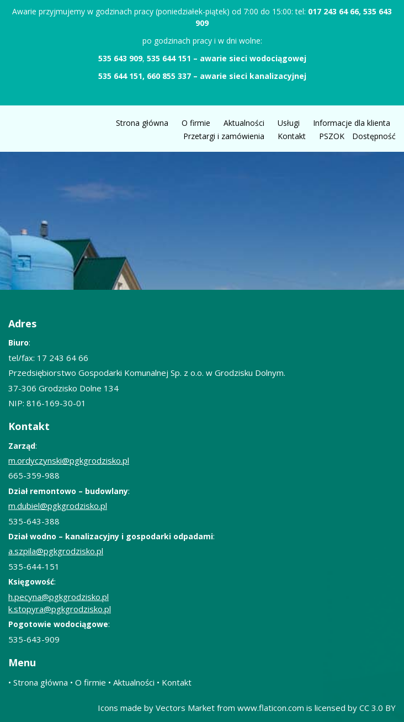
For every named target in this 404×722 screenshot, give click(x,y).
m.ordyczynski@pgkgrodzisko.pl (68, 460)
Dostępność (374, 136)
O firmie (196, 123)
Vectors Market (185, 707)
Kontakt (292, 136)
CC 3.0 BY (377, 707)
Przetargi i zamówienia (223, 136)
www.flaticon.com (270, 707)
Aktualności (244, 123)
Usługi (289, 123)
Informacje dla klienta (351, 123)
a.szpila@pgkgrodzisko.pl (55, 550)
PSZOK (331, 136)
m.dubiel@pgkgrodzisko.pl (57, 505)
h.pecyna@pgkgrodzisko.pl (58, 596)
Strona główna (142, 123)
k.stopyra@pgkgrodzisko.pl (59, 608)
